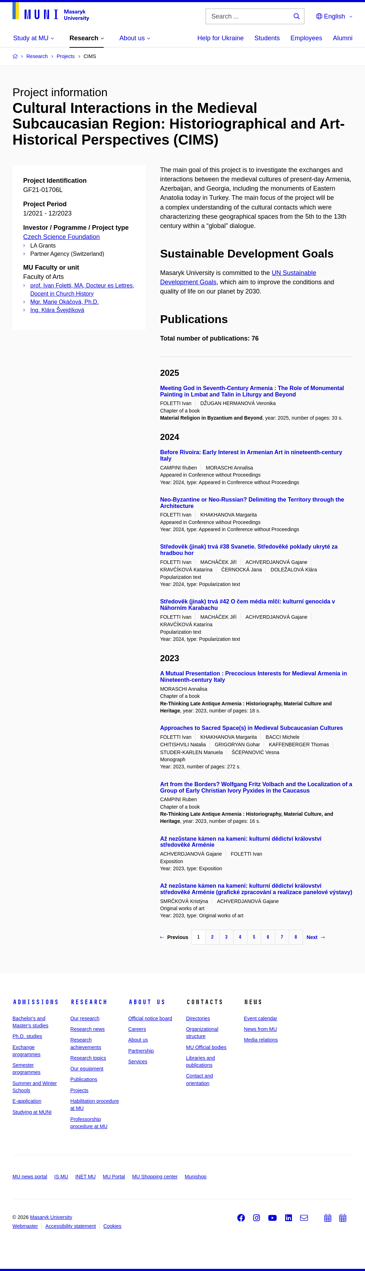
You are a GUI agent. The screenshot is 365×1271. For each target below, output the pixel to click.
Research (88, 1002)
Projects (79, 1090)
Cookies (112, 1226)
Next (315, 937)
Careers (137, 1029)
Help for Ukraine (220, 38)
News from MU (260, 1029)
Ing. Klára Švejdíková (57, 310)
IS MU (61, 1176)
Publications (83, 1079)
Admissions (35, 1002)
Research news (87, 1029)
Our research (84, 1018)
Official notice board (150, 1018)
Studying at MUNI (32, 1112)
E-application (26, 1101)
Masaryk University (51, 1217)
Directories (198, 1018)
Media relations (261, 1040)
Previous (174, 937)
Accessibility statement (70, 1226)
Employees (306, 38)
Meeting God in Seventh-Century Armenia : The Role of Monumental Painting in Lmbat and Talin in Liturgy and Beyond (252, 391)
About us (146, 1002)
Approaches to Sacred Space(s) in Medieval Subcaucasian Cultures (251, 728)
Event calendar (260, 1018)
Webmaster (25, 1226)
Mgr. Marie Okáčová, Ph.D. (64, 302)
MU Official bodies (206, 1047)
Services (138, 1061)
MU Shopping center (155, 1176)
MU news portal (29, 1176)
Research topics (88, 1058)
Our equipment (86, 1069)
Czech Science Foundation (61, 236)
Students (267, 38)
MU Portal (114, 1176)
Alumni (343, 38)
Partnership (141, 1051)
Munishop (195, 1176)
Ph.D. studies (27, 1036)
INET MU (85, 1176)
